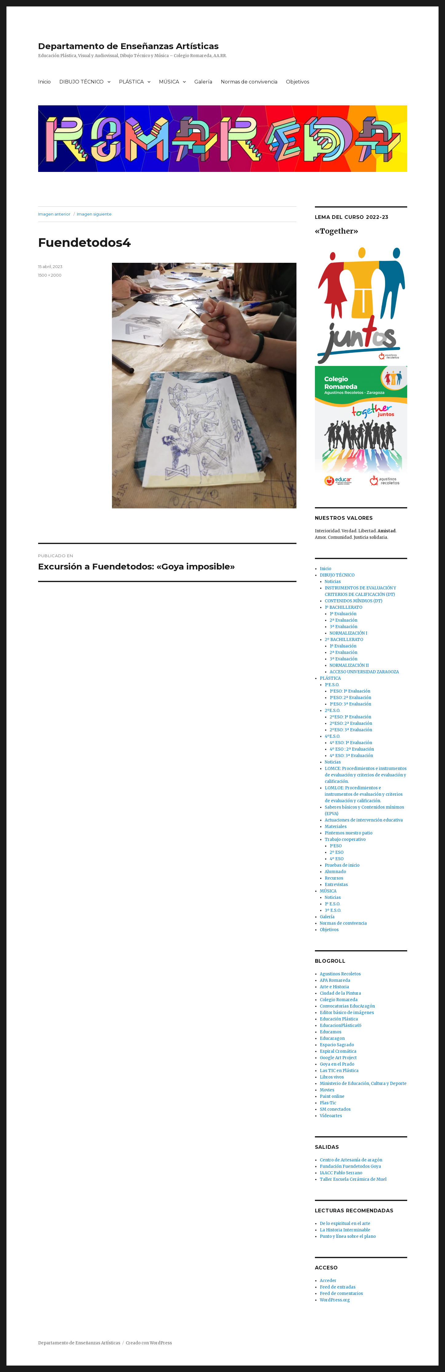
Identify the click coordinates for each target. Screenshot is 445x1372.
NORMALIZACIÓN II (349, 665)
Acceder (328, 1280)
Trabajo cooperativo (345, 839)
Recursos (334, 878)
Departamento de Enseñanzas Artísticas (128, 46)
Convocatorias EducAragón (347, 1006)
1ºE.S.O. (332, 684)
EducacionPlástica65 (340, 1025)
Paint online (332, 1096)
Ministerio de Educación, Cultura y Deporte (363, 1083)
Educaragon (332, 1038)
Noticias (333, 581)
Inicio (44, 82)
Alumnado (335, 871)
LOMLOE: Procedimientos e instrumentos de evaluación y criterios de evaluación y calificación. (364, 794)
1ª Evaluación (343, 613)
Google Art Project (338, 1057)
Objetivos (297, 82)
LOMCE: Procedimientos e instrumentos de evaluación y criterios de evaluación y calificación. (366, 775)
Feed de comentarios (341, 1293)
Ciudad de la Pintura (340, 993)
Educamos (330, 1032)
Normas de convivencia (249, 82)
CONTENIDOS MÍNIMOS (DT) (353, 601)
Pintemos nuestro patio (348, 833)
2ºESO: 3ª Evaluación (351, 730)
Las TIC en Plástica (339, 1070)
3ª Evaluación (343, 626)
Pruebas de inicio (342, 865)
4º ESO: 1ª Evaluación (351, 742)
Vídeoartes (331, 1115)
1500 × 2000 (50, 275)
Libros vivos (332, 1077)
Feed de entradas (338, 1287)
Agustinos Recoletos (340, 974)
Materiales (336, 826)
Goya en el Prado (337, 1064)
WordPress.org (335, 1300)
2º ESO (337, 852)
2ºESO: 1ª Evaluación (350, 717)
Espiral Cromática (338, 1051)
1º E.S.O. (332, 904)
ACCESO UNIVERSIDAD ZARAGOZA (364, 671)
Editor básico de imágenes (347, 1012)
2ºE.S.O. (332, 710)
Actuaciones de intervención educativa (364, 820)
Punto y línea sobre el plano (348, 1236)
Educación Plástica (339, 1019)
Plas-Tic (328, 1103)
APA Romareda (335, 980)
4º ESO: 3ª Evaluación (351, 755)
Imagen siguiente (94, 214)
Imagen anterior (54, 214)
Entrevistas (336, 884)
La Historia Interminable (345, 1230)
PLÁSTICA (131, 82)
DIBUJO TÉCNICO (81, 82)
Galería (203, 82)
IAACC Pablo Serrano (341, 1173)
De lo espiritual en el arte (345, 1223)
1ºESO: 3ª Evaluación (350, 704)
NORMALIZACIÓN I (348, 633)
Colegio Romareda (339, 999)
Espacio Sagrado (337, 1044)
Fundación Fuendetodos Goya (350, 1166)
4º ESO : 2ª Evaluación (352, 749)
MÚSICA (169, 82)
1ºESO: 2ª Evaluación (350, 697)
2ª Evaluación (343, 620)
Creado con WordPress (149, 1343)
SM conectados (335, 1109)
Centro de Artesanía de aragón (351, 1160)
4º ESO (337, 858)
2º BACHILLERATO (344, 639)
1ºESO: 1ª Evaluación (350, 691)
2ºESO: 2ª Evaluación (351, 723)
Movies (327, 1090)
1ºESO (336, 846)
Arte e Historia (334, 986)
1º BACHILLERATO (343, 607)
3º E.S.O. (333, 910)
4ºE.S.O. (332, 736)
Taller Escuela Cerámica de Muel (353, 1179)
